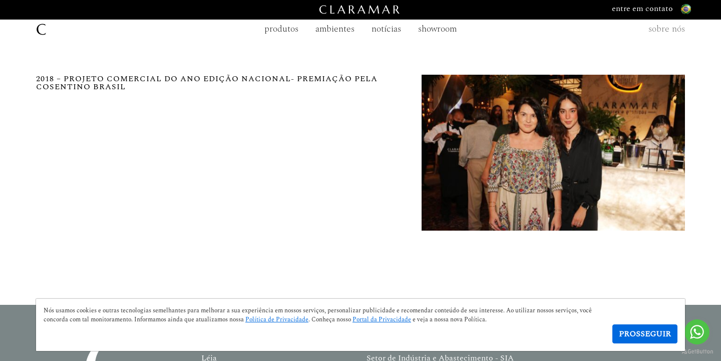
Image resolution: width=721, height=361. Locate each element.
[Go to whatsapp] (696, 331)
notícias (386, 29)
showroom (437, 29)
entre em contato (651, 9)
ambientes (334, 29)
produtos (281, 29)
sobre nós (666, 29)
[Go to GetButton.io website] (697, 351)
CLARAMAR (360, 10)
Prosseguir (645, 334)
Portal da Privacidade (381, 319)
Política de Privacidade (276, 319)
